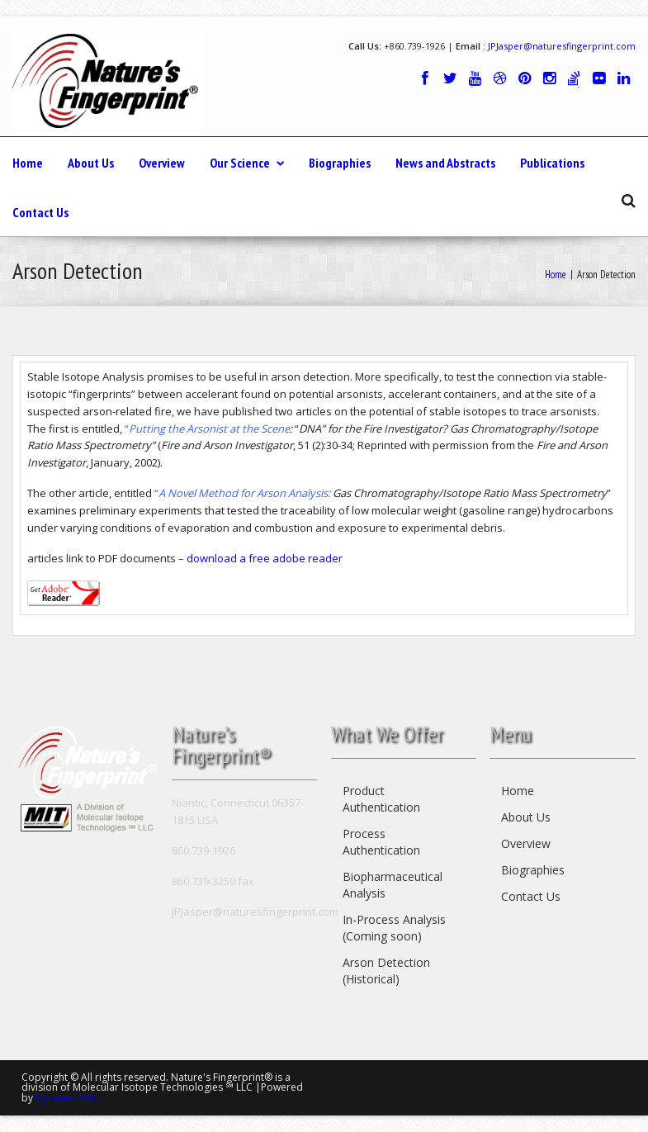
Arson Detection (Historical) (386, 970)
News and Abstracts (445, 162)
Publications (552, 162)
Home (27, 162)
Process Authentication (381, 842)
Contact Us (40, 212)
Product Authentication (381, 799)
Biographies (340, 162)
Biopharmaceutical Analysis (392, 885)
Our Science (247, 162)
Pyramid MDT (68, 1097)
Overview (162, 162)
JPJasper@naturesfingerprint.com (562, 46)
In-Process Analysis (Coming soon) (394, 928)
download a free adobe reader (265, 558)
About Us (91, 162)
